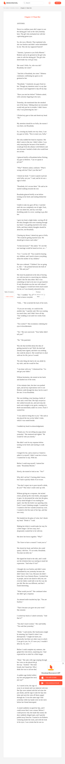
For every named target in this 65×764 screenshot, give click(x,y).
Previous (38, 292)
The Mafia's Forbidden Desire (11, 8)
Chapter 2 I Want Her (26, 8)
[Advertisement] (32, 738)
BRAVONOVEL (11, 3)
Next (38, 296)
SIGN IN (58, 3)
